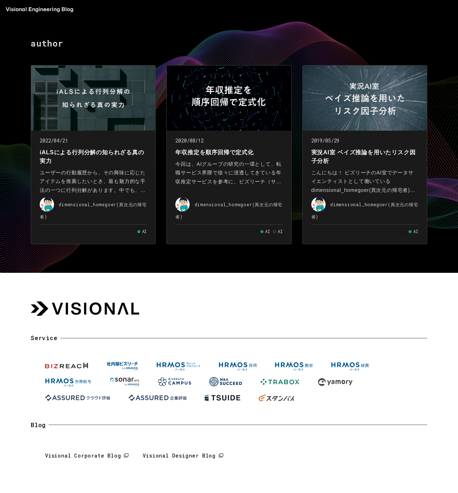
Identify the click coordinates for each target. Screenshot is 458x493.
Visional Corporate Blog (83, 455)
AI (144, 231)
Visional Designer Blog (179, 455)
